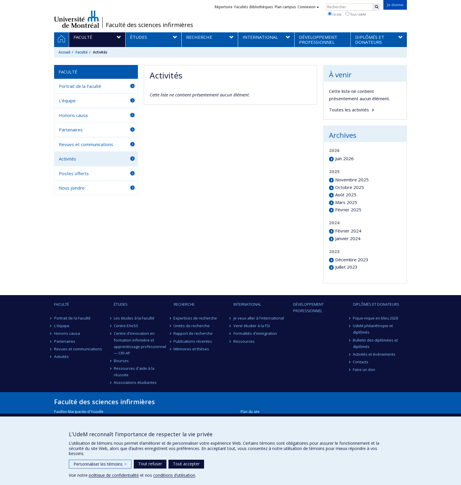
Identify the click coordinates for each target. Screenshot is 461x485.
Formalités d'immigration (255, 333)
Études (121, 304)
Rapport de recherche (193, 333)
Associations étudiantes (135, 382)
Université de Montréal (76, 19)
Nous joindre (72, 188)
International (247, 304)
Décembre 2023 (351, 259)
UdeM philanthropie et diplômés (373, 329)
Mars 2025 (346, 202)
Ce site (334, 14)
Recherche (184, 304)
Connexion (308, 6)
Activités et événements (374, 354)
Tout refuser (150, 463)
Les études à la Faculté (134, 318)
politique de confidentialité (114, 475)
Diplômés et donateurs (376, 304)
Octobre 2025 (349, 187)
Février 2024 (348, 231)
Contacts (361, 361)
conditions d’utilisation (174, 475)
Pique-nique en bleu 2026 (375, 318)
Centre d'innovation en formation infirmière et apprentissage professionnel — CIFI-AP (140, 343)
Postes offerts (74, 173)
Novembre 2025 (352, 180)
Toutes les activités (349, 110)
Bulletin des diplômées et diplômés (375, 343)
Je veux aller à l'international (258, 318)
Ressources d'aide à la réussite (134, 371)
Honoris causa (73, 115)
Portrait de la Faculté (80, 86)
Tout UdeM (355, 14)
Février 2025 (348, 210)
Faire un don (364, 369)
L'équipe (67, 100)
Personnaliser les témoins (100, 464)
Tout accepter (186, 463)
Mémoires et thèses (191, 349)
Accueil (64, 52)
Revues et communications (86, 144)
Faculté (82, 52)
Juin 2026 (344, 158)
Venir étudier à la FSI (251, 325)
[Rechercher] (376, 7)
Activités (67, 159)
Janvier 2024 (347, 238)
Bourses (121, 360)
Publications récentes (193, 341)
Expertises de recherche (195, 318)
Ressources (244, 341)
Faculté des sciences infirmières (149, 25)
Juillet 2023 (346, 267)
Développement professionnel (308, 307)
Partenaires (71, 130)
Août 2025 (345, 195)
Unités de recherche (192, 325)
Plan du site (250, 411)
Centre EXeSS (126, 325)
